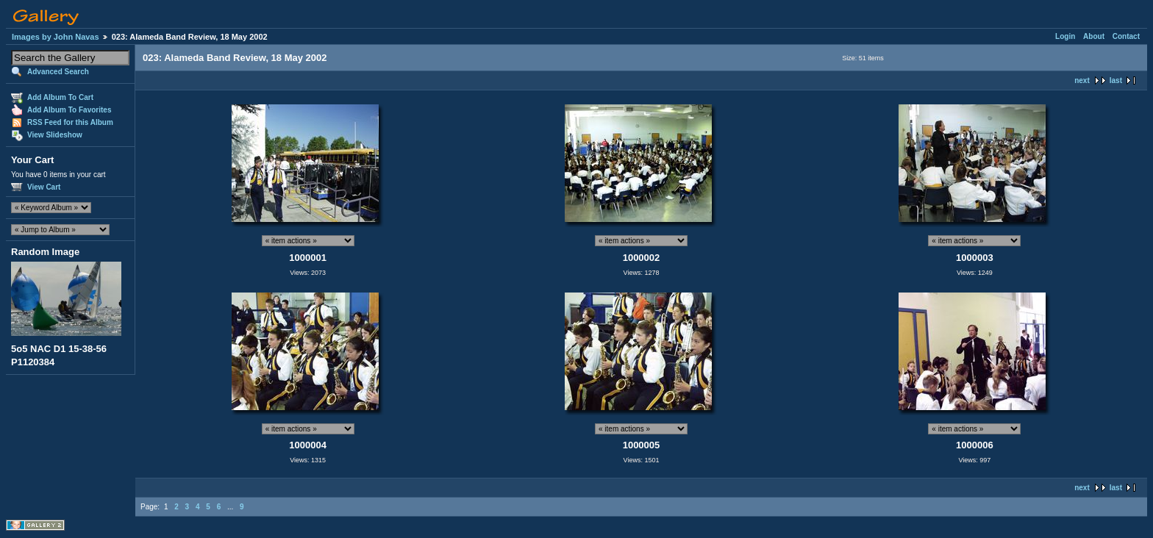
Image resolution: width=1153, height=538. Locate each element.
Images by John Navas (55, 36)
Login (1065, 36)
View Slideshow (54, 135)
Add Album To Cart (60, 97)
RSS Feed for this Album (70, 122)
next (1082, 80)
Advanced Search (58, 72)
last (1116, 80)
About (1093, 36)
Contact (1126, 36)
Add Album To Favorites (69, 110)
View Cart (43, 187)
